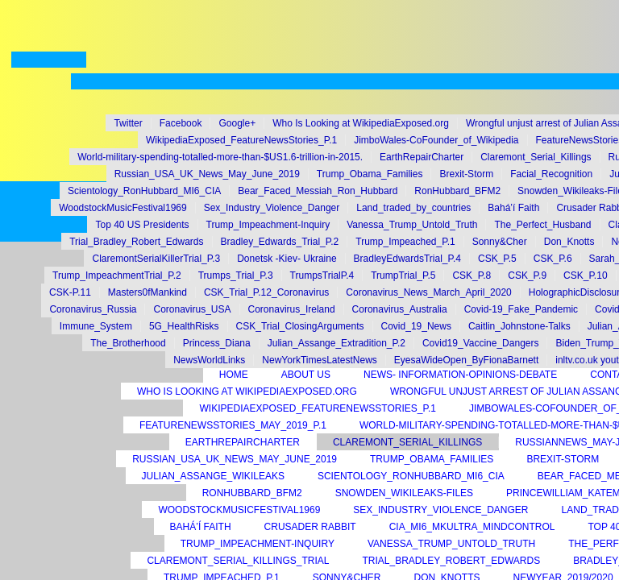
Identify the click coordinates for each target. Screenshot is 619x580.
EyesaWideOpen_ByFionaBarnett (466, 360)
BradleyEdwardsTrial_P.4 (407, 258)
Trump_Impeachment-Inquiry (268, 224)
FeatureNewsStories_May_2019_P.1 (232, 425)
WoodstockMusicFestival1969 (123, 207)
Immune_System (96, 326)
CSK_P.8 (471, 275)
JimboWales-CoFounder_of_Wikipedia (436, 140)
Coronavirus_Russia (92, 309)
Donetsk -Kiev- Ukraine (286, 258)
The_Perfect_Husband (542, 224)
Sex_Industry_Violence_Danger (272, 207)
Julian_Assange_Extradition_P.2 (336, 343)
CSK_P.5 (497, 258)
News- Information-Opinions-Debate (460, 374)
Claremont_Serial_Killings (535, 157)
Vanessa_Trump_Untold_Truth (412, 224)
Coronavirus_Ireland (291, 309)
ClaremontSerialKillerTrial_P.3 (156, 258)
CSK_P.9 (527, 275)
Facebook (181, 123)
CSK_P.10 (585, 275)
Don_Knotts (569, 241)
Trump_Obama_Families (370, 174)
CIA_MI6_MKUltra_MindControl (472, 526)
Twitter (128, 123)
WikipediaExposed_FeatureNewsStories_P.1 (241, 140)
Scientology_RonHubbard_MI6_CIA (144, 191)
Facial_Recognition (551, 174)
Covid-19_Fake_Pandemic (521, 309)
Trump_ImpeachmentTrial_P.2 (116, 275)
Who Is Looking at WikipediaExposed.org (360, 123)
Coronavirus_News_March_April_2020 (428, 292)
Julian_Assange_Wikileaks (213, 476)
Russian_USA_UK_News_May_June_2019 (207, 174)
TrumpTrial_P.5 (403, 275)
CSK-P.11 (70, 292)
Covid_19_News (416, 326)
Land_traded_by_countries (413, 207)
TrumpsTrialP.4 (322, 275)
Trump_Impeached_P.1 (405, 241)
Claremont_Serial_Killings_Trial (238, 560)
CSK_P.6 (553, 258)
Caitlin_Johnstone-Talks (519, 326)
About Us (305, 374)
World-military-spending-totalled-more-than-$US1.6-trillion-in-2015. (220, 157)
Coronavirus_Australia (399, 309)
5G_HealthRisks (184, 326)
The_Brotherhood (127, 343)
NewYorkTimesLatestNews (319, 360)
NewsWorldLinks (209, 360)
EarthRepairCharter (421, 157)
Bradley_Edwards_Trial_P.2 (280, 241)
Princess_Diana (217, 343)
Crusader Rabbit (310, 526)
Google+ (236, 123)
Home (233, 374)
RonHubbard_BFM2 (457, 191)
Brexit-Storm (466, 174)
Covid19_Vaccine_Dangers (480, 343)
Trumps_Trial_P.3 (235, 275)
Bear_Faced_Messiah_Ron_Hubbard (317, 191)
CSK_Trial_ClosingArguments (300, 326)
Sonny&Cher (499, 241)
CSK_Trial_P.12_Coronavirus (266, 292)
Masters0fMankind (147, 292)
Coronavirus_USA (192, 309)
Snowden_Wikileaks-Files (404, 493)
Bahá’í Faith (513, 207)
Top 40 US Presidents (142, 224)
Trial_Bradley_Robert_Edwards (136, 241)
